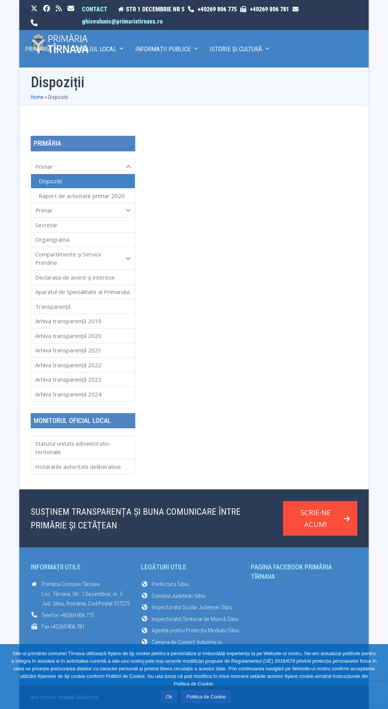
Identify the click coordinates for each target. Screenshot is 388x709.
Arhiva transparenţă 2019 (68, 321)
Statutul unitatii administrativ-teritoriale (73, 448)
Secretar (46, 225)
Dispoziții (50, 181)
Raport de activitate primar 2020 (82, 196)
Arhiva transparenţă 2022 (68, 365)
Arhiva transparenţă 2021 (68, 350)
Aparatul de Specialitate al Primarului (82, 292)
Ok (169, 697)
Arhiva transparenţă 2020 (68, 336)
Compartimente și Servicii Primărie (83, 258)
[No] (378, 676)
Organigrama (52, 239)
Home (37, 97)
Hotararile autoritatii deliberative (78, 466)
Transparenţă (52, 306)
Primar (83, 166)
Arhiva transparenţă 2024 (68, 394)
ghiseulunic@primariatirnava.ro (122, 21)
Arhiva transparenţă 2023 (68, 379)
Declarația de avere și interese (75, 277)
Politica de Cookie (206, 697)
